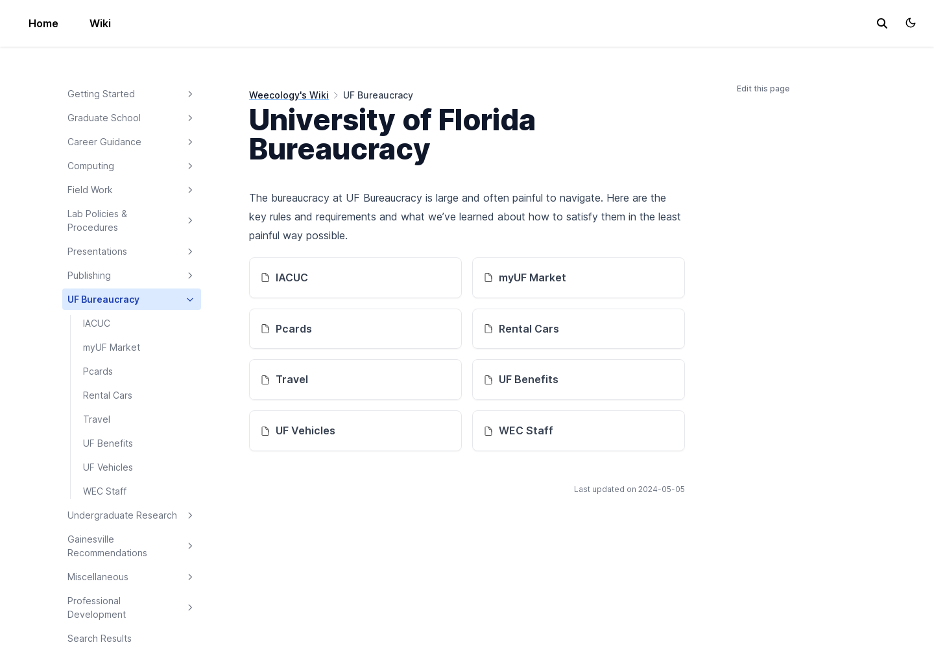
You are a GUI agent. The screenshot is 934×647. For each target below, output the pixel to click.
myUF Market (111, 347)
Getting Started (131, 94)
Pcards (98, 371)
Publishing (131, 275)
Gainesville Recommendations (131, 546)
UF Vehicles (108, 467)
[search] (882, 23)
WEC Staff (104, 491)
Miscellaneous (131, 577)
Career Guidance (131, 142)
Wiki (100, 23)
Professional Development (131, 607)
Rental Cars (107, 395)
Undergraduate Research (131, 515)
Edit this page (763, 88)
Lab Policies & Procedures (131, 220)
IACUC (96, 323)
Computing (131, 166)
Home (43, 23)
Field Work (131, 190)
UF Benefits (108, 443)
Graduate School (131, 118)
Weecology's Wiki (289, 94)
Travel (96, 419)
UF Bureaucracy (131, 299)
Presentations (131, 251)
